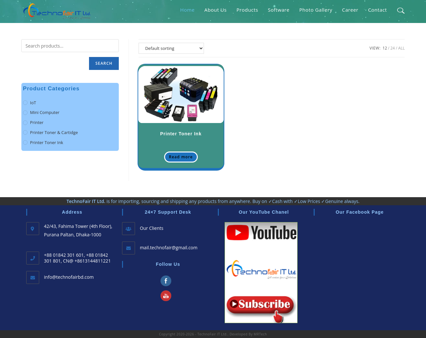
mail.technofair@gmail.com (168, 247)
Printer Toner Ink (181, 133)
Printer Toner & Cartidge (54, 132)
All (401, 48)
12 (385, 48)
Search (104, 63)
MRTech (260, 334)
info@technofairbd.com (69, 277)
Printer (37, 122)
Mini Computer (45, 112)
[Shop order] (171, 48)
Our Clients (151, 228)
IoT (33, 103)
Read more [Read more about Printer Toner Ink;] (181, 157)
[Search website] (400, 9)
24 (392, 48)
